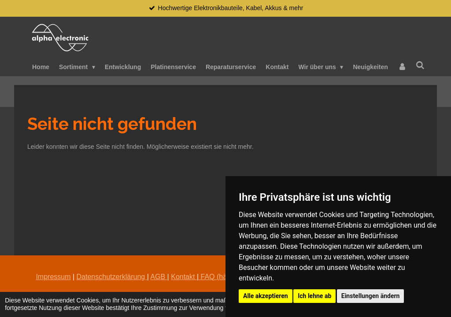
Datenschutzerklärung (112, 276)
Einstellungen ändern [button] (370, 295)
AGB (158, 276)
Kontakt (183, 276)
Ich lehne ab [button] (314, 295)
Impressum (53, 276)
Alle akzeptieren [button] (265, 295)
